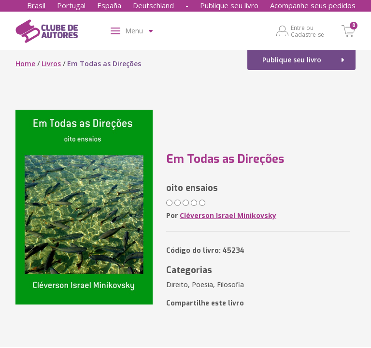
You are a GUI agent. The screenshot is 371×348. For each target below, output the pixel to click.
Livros (51, 63)
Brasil (36, 5)
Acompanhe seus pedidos (313, 5)
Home (25, 63)
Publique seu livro (229, 5)
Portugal (71, 5)
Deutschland (153, 5)
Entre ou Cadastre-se (307, 31)
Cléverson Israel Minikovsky (228, 215)
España (109, 5)
